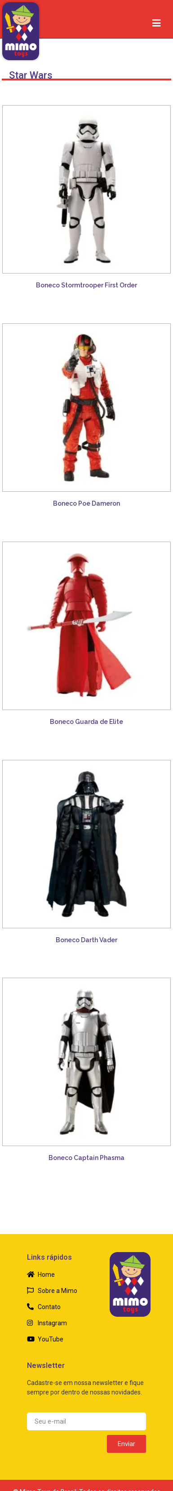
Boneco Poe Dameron (86, 503)
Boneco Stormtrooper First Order (86, 285)
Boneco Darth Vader (86, 940)
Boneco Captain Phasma (86, 1157)
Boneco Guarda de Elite (86, 721)
